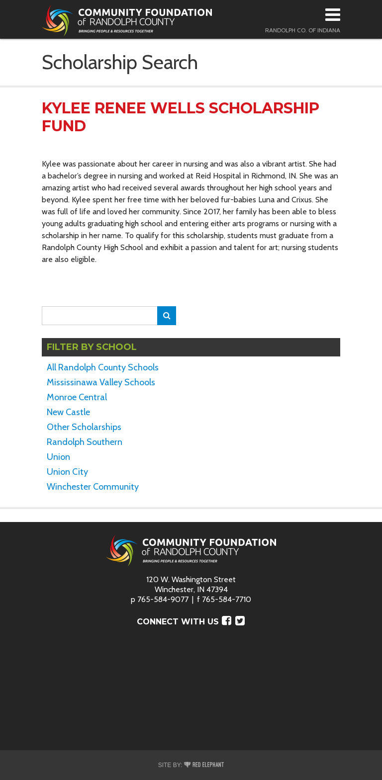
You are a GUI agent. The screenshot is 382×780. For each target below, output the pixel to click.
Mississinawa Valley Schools (101, 382)
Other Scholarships (84, 427)
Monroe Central (77, 397)
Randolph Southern (84, 441)
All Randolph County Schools (103, 367)
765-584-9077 (163, 599)
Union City (67, 471)
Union (58, 456)
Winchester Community (93, 486)
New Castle (68, 412)
